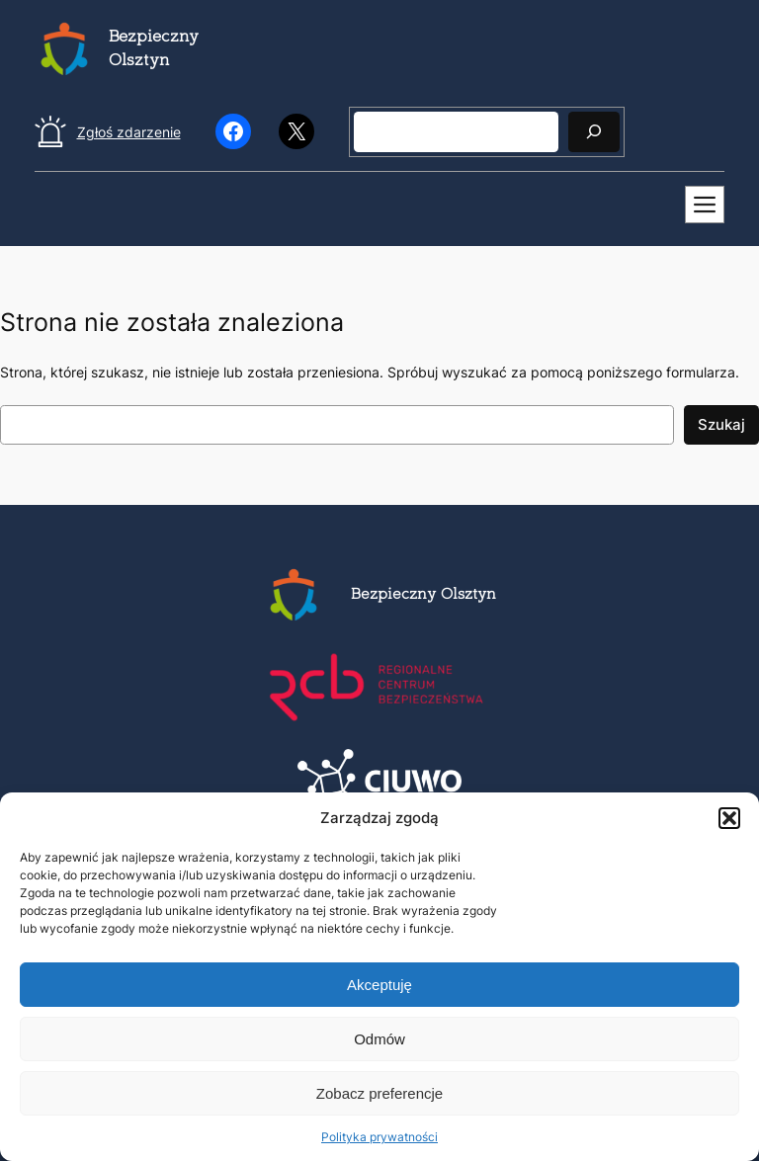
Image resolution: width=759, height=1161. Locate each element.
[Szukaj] (594, 132)
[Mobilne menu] (704, 204)
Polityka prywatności (379, 1136)
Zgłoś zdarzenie (129, 132)
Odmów (379, 1039)
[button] (729, 818)
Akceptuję (379, 984)
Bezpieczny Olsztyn (423, 595)
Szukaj (721, 425)
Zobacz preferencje (379, 1093)
